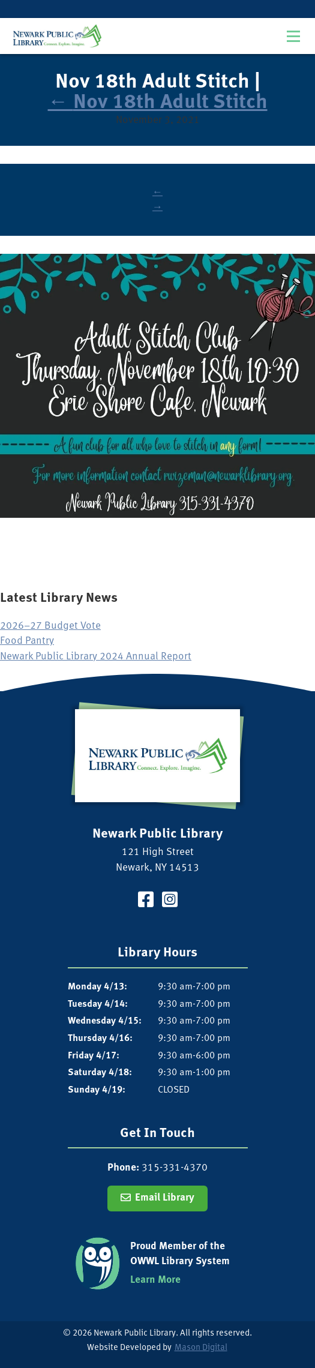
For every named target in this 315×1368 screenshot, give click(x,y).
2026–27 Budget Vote (50, 626)
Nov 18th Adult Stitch (158, 102)
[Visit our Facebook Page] (146, 901)
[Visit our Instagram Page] (170, 901)
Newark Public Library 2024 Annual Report (95, 657)
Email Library (164, 1198)
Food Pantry (27, 641)
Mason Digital (201, 1347)
